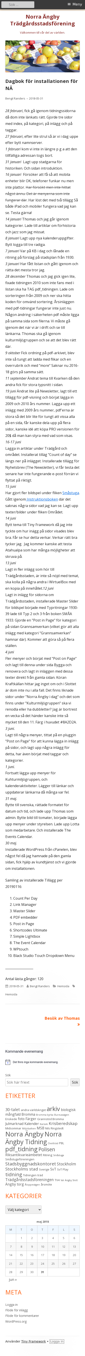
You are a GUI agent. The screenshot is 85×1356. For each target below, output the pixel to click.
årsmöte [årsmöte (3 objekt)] (46, 1184)
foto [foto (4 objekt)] (21, 1118)
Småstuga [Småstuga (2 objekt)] (58, 1155)
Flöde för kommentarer (22, 1316)
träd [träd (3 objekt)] (40, 1175)
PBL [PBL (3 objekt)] (61, 1143)
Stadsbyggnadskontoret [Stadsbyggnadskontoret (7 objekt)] (30, 1164)
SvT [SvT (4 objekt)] (53, 1169)
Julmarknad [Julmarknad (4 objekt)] (14, 1123)
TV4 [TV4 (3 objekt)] (57, 1180)
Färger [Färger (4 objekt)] (30, 1118)
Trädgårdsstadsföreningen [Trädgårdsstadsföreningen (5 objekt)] (29, 1179)
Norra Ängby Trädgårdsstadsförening (42, 20)
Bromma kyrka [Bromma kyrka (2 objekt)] (44, 1114)
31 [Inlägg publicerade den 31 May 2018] (42, 1272)
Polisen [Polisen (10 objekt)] (47, 1149)
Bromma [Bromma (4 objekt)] (28, 1114)
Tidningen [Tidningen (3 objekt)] (30, 1175)
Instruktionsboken (42, 499)
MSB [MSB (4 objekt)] (40, 1128)
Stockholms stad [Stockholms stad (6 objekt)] (21, 1169)
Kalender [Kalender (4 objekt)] (31, 1123)
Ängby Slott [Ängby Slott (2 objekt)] (71, 1180)
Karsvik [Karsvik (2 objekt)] (44, 1124)
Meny (77, 4)
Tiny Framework (33, 1341)
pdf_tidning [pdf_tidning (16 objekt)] (21, 1149)
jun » (13, 1279)
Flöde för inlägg (16, 1310)
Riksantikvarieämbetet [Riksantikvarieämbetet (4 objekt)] (23, 1154)
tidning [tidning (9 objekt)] (13, 1174)
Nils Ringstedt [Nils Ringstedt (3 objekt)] (54, 1128)
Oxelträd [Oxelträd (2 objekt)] (53, 1143)
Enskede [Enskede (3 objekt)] (11, 1119)
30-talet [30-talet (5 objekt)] (12, 1109)
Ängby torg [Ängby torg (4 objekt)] (14, 1184)
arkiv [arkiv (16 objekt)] (53, 1109)
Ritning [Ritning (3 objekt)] (47, 1155)
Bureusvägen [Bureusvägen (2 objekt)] (61, 1114)
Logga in (11, 1304)
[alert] (35, 1062)
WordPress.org (16, 1321)
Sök (8, 1075)
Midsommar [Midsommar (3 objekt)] (13, 1128)
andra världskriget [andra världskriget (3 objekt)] (33, 1110)
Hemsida (63, 986)
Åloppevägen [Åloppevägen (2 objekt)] (32, 1184)
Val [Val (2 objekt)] (62, 1180)
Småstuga (70, 492)
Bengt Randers (15, 98)
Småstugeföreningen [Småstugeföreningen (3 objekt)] (19, 1159)
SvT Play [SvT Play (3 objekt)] (62, 1169)
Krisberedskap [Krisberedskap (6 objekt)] (63, 1123)
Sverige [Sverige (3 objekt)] (44, 1169)
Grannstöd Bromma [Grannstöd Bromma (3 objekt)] (50, 1119)
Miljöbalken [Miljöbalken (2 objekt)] (29, 1128)
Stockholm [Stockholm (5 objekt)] (66, 1164)
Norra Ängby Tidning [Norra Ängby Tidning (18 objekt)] (33, 1138)
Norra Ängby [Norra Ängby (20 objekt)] (24, 1134)
